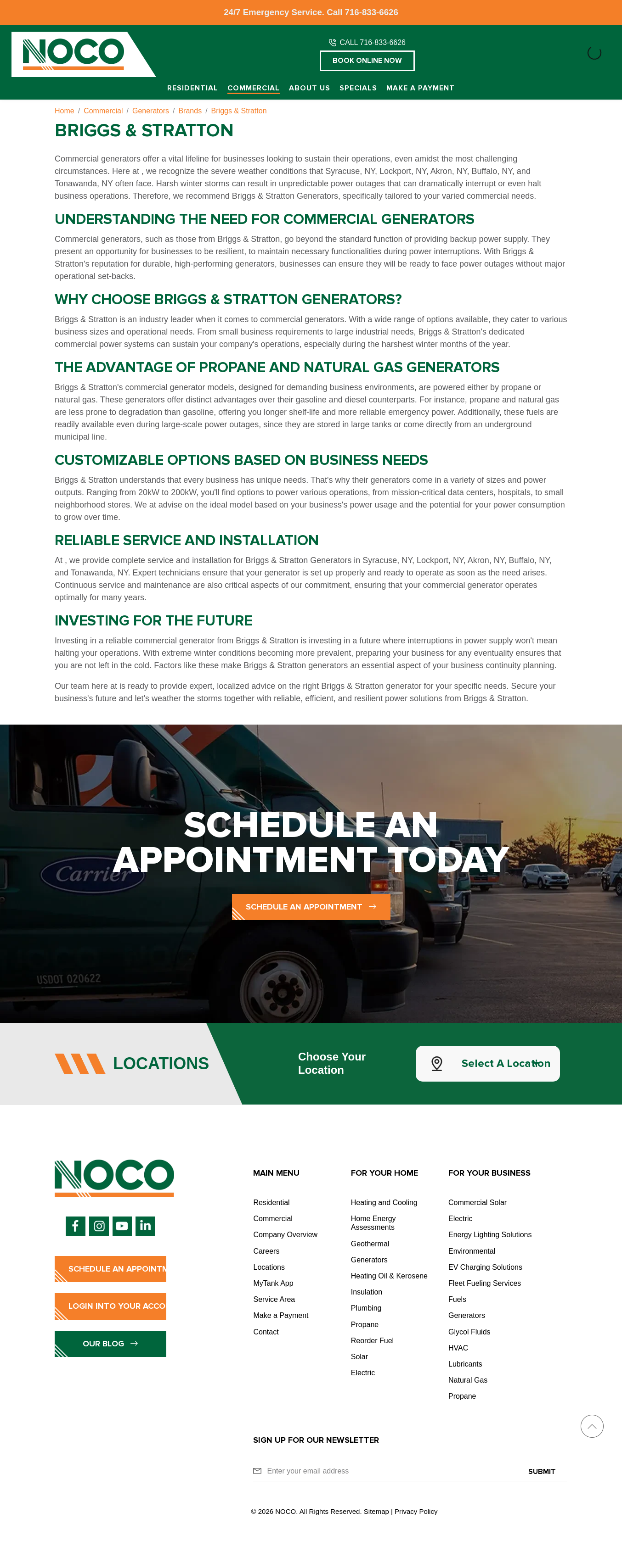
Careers (266, 1251)
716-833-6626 (371, 12)
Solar (359, 1357)
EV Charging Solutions (485, 1267)
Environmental (471, 1251)
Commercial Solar (477, 1202)
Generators (369, 1260)
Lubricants (465, 1364)
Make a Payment (420, 88)
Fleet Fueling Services (484, 1283)
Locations (269, 1267)
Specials (358, 88)
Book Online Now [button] (367, 60)
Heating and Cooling (384, 1202)
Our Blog (110, 1344)
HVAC (458, 1348)
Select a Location (506, 1063)
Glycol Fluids (469, 1332)
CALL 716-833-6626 (372, 42)
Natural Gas (467, 1380)
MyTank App (273, 1283)
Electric (363, 1373)
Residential (192, 88)
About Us (309, 88)
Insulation (367, 1292)
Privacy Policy (416, 1511)
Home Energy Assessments (373, 1223)
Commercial (253, 88)
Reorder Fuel (372, 1341)
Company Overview (285, 1235)
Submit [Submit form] (542, 1471)
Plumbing (366, 1308)
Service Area (274, 1299)
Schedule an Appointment (311, 907)
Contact (265, 1332)
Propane (365, 1324)
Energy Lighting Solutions (490, 1235)
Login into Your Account (117, 1306)
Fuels (457, 1299)
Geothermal (370, 1244)
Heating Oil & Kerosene (389, 1276)
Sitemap (376, 1511)
